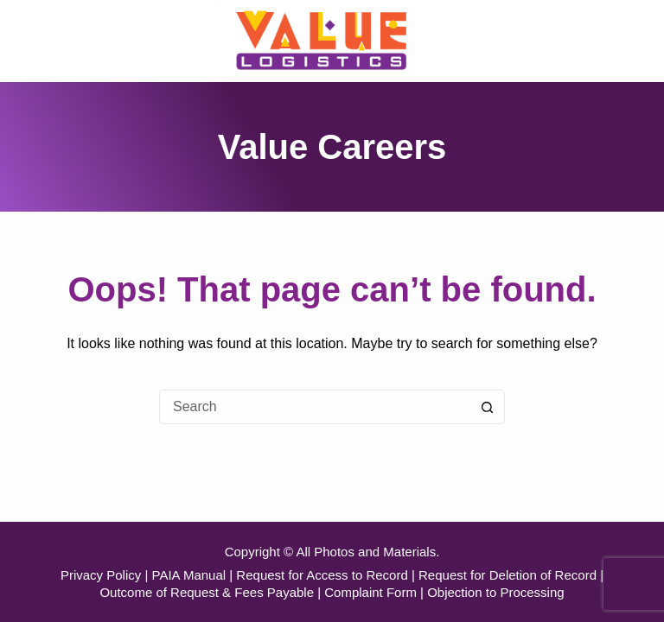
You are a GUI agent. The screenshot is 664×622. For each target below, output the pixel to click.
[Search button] (487, 407)
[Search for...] (314, 407)
